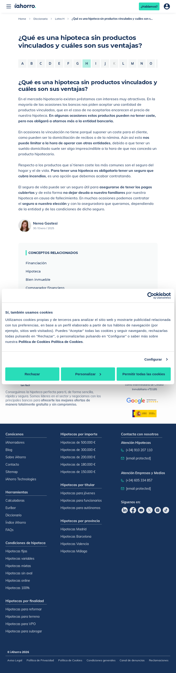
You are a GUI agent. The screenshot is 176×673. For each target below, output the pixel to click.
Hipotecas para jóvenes (77, 493)
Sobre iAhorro (16, 457)
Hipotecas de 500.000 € (77, 442)
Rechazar (32, 374)
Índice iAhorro (16, 522)
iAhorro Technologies (21, 479)
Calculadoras (15, 500)
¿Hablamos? (149, 6)
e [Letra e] (59, 63)
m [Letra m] (132, 63)
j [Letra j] (105, 63)
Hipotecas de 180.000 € (77, 464)
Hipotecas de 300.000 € (77, 450)
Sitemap (12, 472)
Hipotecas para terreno (23, 617)
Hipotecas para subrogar (24, 631)
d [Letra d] (50, 63)
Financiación (36, 263)
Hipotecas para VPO (21, 624)
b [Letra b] (31, 63)
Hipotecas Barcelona (75, 536)
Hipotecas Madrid (73, 529)
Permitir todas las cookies (143, 374)
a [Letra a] (22, 63)
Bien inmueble (38, 280)
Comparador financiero (45, 288)
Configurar (153, 359)
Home (22, 18)
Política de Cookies (34, 341)
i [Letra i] (95, 63)
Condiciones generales (101, 660)
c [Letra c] (41, 63)
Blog (9, 450)
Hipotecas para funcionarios (81, 500)
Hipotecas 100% (18, 588)
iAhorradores (15, 442)
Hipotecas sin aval (19, 573)
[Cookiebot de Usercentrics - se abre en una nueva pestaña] (151, 295)
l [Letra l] (123, 63)
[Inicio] (25, 6)
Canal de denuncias (132, 660)
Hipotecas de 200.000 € (77, 457)
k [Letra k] (114, 63)
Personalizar (88, 374)
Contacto (12, 464)
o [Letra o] (151, 63)
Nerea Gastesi (45, 223)
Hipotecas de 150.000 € (77, 472)
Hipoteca (33, 271)
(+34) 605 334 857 (139, 480)
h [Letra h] (86, 63)
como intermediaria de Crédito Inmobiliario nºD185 (144, 384)
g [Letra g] (77, 63)
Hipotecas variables (20, 558)
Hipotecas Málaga (73, 551)
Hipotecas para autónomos (80, 508)
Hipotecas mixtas (18, 566)
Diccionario (40, 18)
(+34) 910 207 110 (139, 450)
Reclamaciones (158, 660)
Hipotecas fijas (16, 551)
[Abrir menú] (9, 6)
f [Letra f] (68, 63)
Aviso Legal (14, 660)
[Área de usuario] (166, 6)
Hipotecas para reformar (24, 609)
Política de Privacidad (40, 660)
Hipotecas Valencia (74, 544)
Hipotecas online (18, 580)
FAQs (10, 530)
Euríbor (11, 508)
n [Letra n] (141, 63)
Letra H (59, 18)
